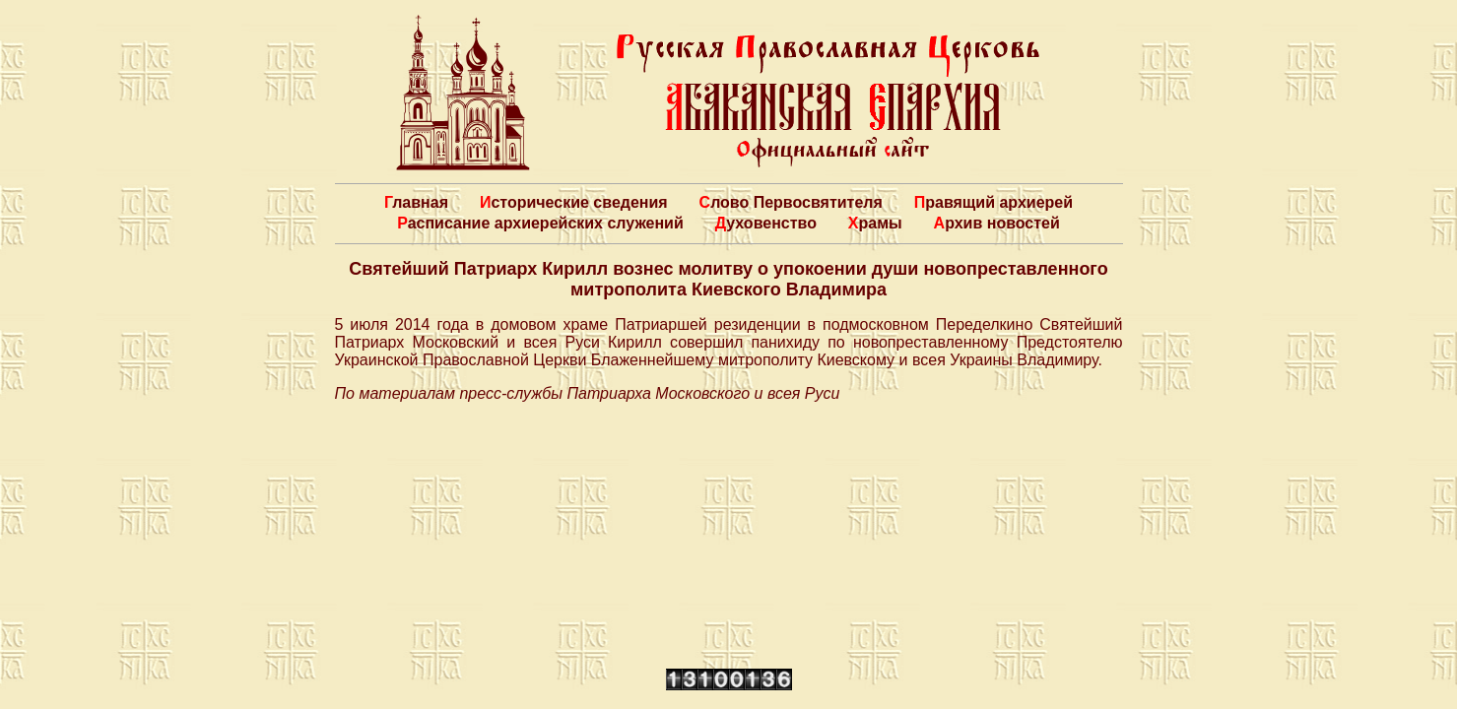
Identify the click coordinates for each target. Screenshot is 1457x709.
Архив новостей (997, 223)
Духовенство (766, 223)
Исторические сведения (574, 202)
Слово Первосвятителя (791, 202)
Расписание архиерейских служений (540, 223)
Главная (416, 202)
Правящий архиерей (993, 202)
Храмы (875, 223)
